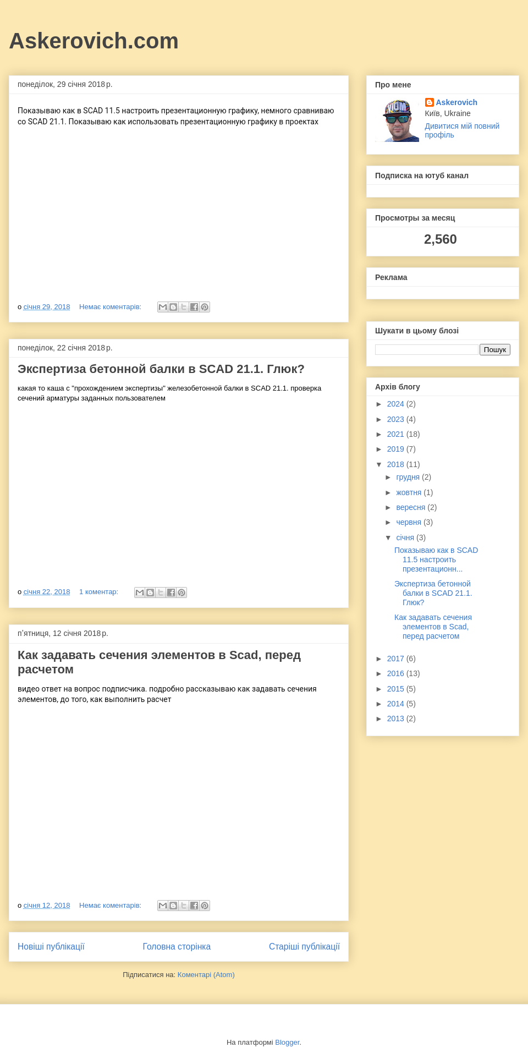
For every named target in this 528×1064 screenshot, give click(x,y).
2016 (396, 673)
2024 (396, 403)
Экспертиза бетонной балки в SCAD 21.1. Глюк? (161, 369)
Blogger (287, 1042)
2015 (396, 688)
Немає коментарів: (111, 307)
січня (406, 537)
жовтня (410, 492)
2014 (396, 703)
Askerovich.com (94, 41)
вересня (411, 507)
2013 (396, 718)
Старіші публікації (304, 946)
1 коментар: (99, 592)
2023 (396, 419)
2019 (396, 449)
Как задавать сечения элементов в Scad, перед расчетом (433, 626)
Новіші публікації (51, 946)
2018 (396, 464)
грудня (409, 477)
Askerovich (456, 102)
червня (410, 522)
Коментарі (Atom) (206, 974)
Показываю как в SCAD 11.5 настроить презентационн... (436, 559)
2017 (396, 658)
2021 (396, 434)
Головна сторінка (177, 946)
